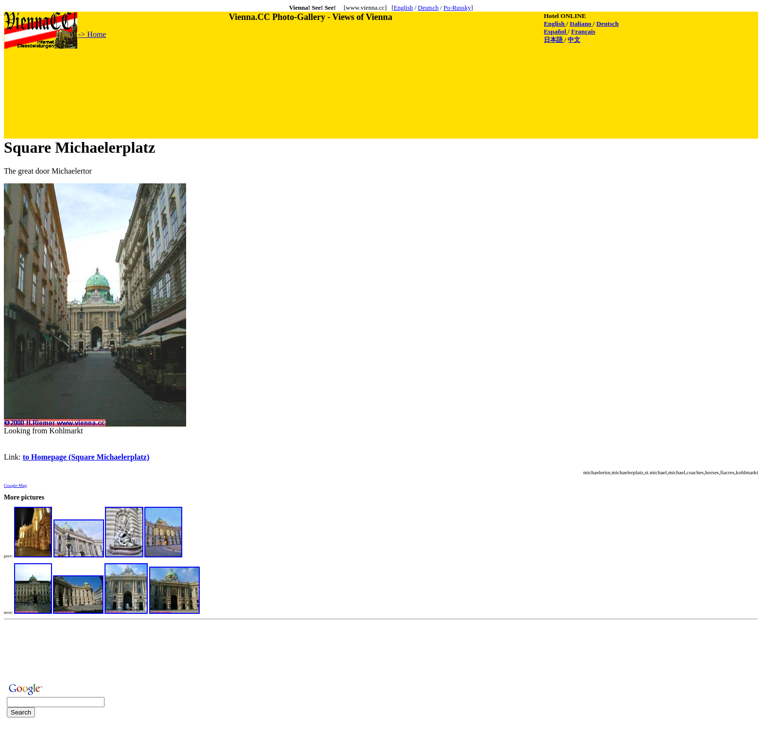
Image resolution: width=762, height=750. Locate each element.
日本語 (554, 39)
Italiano (581, 23)
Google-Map (15, 485)
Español (556, 31)
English (403, 7)
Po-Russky (457, 7)
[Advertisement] (181, 71)
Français (583, 31)
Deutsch (428, 7)
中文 (574, 39)
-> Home (92, 34)
